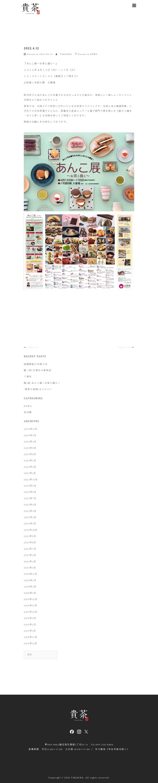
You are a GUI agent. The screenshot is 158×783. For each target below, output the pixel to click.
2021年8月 (30, 542)
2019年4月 (30, 618)
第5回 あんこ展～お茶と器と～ (42, 383)
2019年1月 (30, 631)
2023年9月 (30, 448)
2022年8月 (30, 492)
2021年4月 (30, 561)
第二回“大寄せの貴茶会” (38, 370)
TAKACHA (66, 54)
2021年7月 (30, 549)
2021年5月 (30, 555)
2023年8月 (30, 454)
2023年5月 (30, 460)
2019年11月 (30, 605)
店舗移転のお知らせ (36, 364)
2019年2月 (30, 624)
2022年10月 (31, 479)
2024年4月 (30, 441)
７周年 (28, 376)
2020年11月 (31, 574)
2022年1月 (30, 523)
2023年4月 (30, 467)
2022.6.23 (125, 347)
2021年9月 (30, 536)
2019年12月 (31, 599)
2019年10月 (31, 612)
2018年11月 (30, 643)
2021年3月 (30, 567)
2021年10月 (31, 530)
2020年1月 (30, 593)
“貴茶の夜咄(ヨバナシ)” (38, 389)
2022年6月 (30, 504)
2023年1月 (30, 473)
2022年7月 (30, 498)
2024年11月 (31, 429)
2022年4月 (30, 511)
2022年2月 (30, 517)
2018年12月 (31, 637)
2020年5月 (30, 580)
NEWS (94, 54)
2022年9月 (30, 485)
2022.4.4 (32, 347)
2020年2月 (30, 586)
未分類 (28, 412)
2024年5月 (30, 435)
